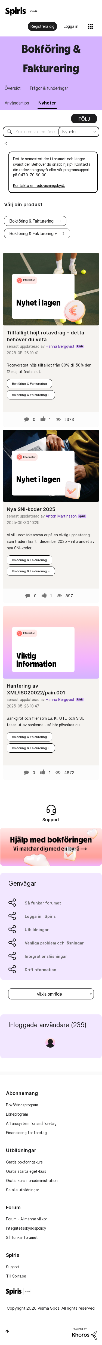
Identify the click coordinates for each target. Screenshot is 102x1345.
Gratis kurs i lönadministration (32, 1180)
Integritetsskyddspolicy (26, 1228)
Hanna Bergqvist (60, 346)
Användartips (17, 103)
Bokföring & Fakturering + (33, 233)
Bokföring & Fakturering (32, 221)
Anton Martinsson (61, 516)
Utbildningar (37, 929)
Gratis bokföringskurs (24, 1162)
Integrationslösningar (46, 956)
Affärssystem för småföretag (31, 1123)
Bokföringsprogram (22, 1105)
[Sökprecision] (78, 132)
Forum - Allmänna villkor (26, 1219)
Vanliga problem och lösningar (54, 943)
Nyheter (47, 103)
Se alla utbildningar (22, 1189)
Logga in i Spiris (40, 916)
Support (12, 1266)
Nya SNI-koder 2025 (31, 509)
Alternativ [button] (84, 120)
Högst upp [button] (7, 1331)
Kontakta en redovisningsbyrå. (39, 185)
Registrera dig (42, 26)
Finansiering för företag (26, 1132)
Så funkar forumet (43, 903)
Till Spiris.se (16, 1276)
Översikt (13, 88)
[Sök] (51, 132)
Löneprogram (17, 1114)
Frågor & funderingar (49, 88)
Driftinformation (40, 969)
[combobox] (51, 993)
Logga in (71, 26)
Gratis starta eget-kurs (26, 1171)
